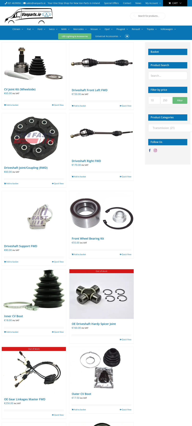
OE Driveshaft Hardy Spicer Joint (94, 324)
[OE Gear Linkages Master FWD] (34, 370)
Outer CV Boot (81, 394)
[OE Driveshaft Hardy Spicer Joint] (101, 294)
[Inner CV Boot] (34, 290)
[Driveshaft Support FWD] (34, 216)
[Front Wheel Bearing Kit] (101, 212)
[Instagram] (155, 150)
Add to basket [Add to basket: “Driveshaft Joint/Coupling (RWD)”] (12, 183)
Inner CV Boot (13, 316)
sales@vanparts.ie (34, 3)
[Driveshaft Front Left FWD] (101, 63)
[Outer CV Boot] (101, 368)
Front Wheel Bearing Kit (88, 238)
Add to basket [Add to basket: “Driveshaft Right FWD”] (80, 176)
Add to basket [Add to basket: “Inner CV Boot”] (12, 332)
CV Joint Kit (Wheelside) (20, 89)
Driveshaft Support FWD (20, 246)
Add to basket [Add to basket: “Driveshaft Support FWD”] (12, 261)
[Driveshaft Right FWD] (101, 134)
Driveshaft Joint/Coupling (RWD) (26, 168)
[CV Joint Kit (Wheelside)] (34, 63)
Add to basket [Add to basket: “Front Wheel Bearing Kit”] (80, 254)
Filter (180, 100)
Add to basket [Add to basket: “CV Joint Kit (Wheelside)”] (12, 105)
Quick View (59, 105)
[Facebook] (149, 150)
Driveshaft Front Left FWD (89, 90)
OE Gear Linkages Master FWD (24, 399)
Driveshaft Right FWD (86, 161)
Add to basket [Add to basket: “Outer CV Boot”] (80, 409)
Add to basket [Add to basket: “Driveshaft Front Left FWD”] (80, 105)
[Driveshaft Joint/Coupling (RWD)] (34, 138)
